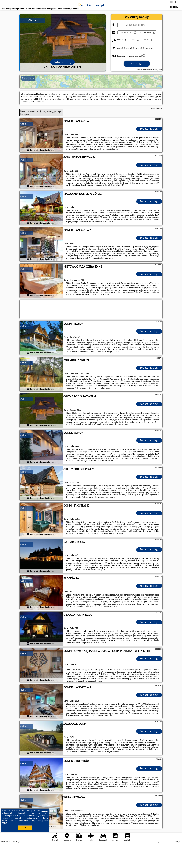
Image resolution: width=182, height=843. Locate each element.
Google (45, 810)
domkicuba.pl (90, 5)
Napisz (178, 842)
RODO (4, 823)
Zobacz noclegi (149, 128)
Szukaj (136, 64)
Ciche (23, 123)
